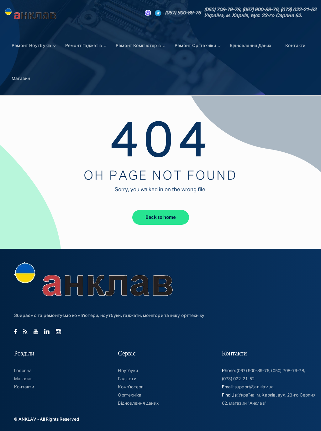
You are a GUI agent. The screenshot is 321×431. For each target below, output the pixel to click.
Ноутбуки (128, 371)
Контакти (295, 46)
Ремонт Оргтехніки (195, 46)
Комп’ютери (131, 387)
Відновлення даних (250, 46)
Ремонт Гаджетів (83, 46)
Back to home (160, 217)
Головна (23, 371)
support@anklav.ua (254, 387)
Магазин (21, 78)
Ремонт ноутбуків (31, 46)
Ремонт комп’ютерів (138, 46)
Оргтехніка (129, 395)
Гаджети (127, 379)
